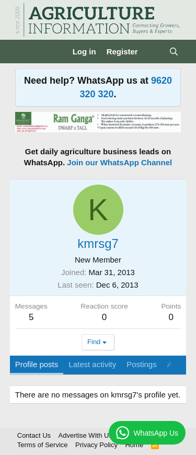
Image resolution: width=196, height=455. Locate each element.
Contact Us (34, 435)
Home (134, 445)
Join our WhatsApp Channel (119, 162)
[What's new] (153, 51)
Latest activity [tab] (92, 364)
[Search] (174, 51)
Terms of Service (42, 445)
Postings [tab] (141, 364)
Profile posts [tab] (37, 364)
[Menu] (24, 51)
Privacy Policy (96, 445)
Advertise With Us (85, 435)
